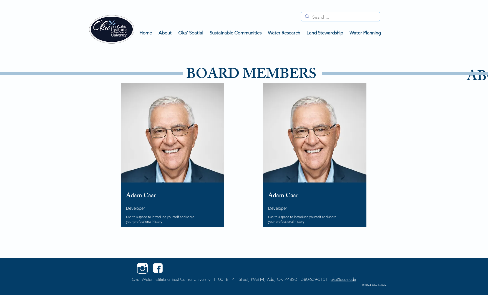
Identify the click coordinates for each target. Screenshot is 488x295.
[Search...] (340, 17)
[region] (171, 164)
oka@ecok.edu (343, 279)
